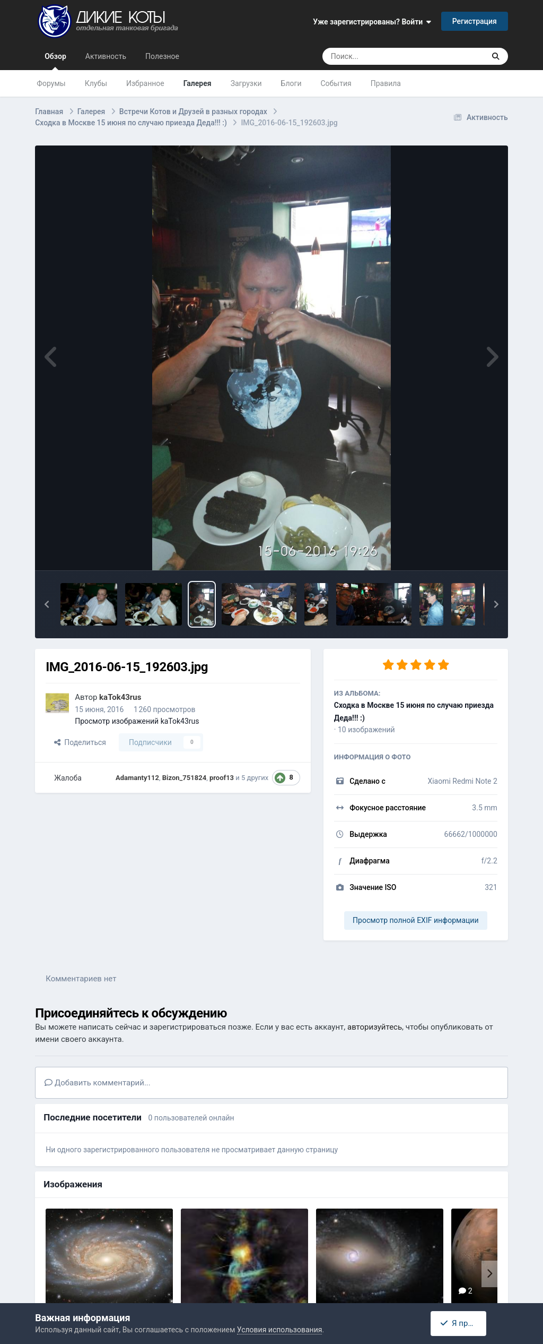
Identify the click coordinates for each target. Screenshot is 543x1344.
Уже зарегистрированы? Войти (372, 22)
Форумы (51, 83)
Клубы (96, 83)
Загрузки (246, 83)
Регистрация (474, 21)
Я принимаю (467, 1323)
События (335, 83)
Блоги (291, 83)
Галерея (197, 83)
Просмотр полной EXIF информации (415, 920)
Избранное (145, 83)
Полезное (162, 56)
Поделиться (80, 742)
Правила (386, 83)
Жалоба (68, 778)
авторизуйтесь (374, 1027)
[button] (46, 604)
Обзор (55, 61)
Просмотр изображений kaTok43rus (137, 721)
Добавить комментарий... (98, 1083)
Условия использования (279, 1329)
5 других (254, 778)
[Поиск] (383, 56)
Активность (105, 56)
